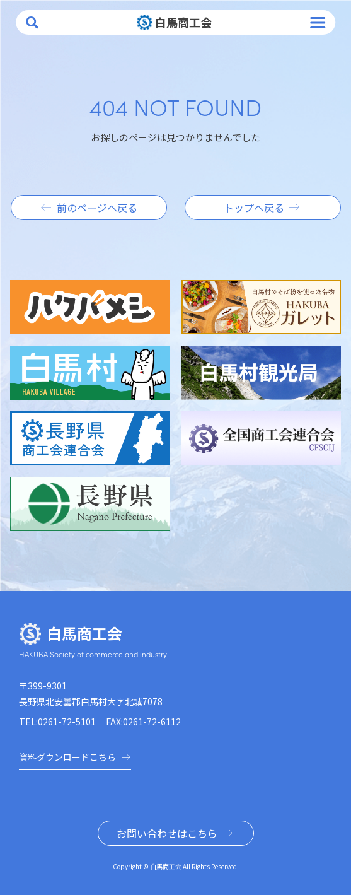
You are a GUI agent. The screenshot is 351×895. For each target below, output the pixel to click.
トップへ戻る (254, 207)
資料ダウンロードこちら (75, 757)
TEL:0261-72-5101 (57, 721)
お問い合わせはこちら (167, 833)
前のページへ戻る (97, 207)
